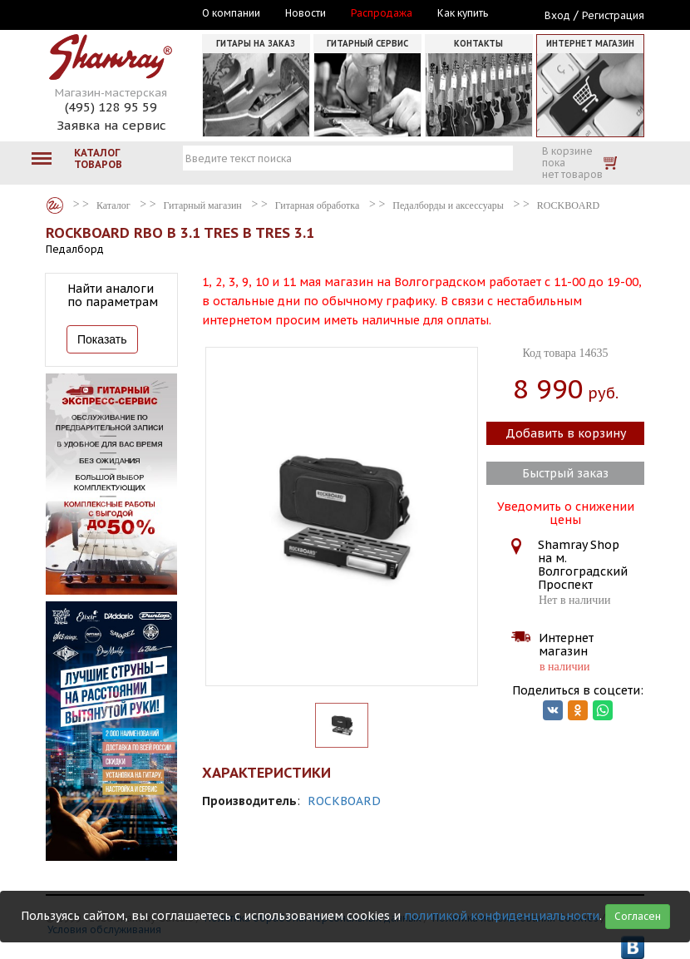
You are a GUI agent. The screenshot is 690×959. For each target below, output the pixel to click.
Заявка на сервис (111, 125)
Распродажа (381, 13)
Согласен (637, 916)
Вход (557, 15)
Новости (305, 13)
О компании (231, 13)
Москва (122, 14)
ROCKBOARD (344, 800)
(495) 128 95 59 (111, 107)
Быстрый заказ (565, 473)
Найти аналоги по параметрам (112, 295)
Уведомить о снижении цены (565, 511)
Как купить (462, 13)
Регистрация (613, 15)
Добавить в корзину (565, 433)
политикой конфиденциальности (501, 915)
